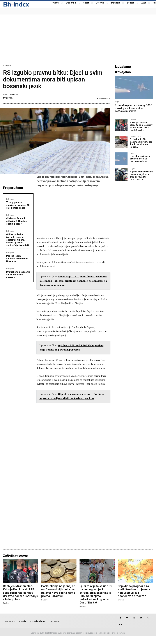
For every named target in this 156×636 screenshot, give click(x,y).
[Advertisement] (78, 39)
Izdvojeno (10, 199)
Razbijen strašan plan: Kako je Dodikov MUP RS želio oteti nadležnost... (141, 126)
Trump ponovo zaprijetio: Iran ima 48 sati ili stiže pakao (18, 205)
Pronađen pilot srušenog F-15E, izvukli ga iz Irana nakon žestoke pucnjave (134, 108)
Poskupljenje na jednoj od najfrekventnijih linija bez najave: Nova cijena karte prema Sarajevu (58, 591)
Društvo (7, 65)
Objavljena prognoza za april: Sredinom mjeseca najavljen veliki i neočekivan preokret (134, 591)
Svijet (117, 102)
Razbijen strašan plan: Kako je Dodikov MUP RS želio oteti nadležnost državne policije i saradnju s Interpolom (20, 592)
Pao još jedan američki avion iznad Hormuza (17, 259)
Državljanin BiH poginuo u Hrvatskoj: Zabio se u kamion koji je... (141, 143)
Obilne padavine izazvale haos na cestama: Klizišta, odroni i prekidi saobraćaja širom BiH (17, 240)
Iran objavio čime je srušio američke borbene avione (140, 159)
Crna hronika (135, 136)
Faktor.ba (14, 94)
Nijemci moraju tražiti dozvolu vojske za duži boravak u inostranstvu (141, 175)
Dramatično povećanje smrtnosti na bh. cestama (18, 275)
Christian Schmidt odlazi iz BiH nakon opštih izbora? (16, 221)
